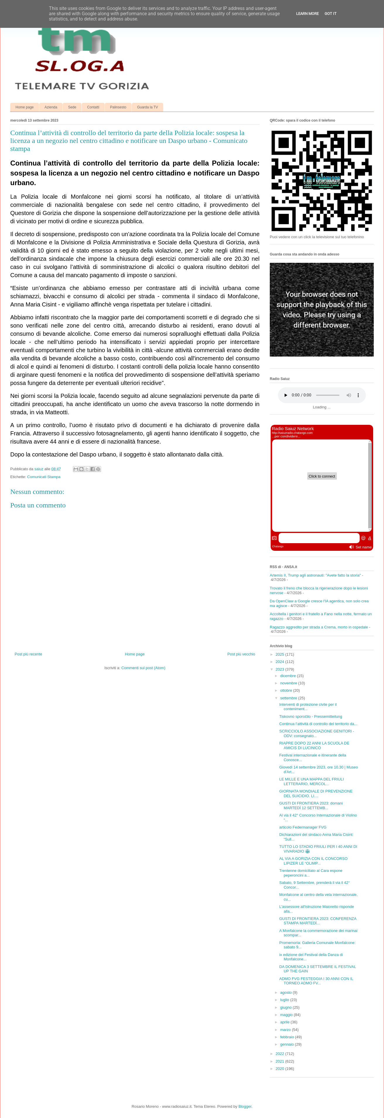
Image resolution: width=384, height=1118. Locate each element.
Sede (72, 107)
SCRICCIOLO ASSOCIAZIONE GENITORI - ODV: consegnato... (316, 733)
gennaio (287, 1044)
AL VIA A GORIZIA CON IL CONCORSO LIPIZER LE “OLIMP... (313, 860)
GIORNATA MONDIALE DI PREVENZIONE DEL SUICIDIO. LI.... (315, 793)
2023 (280, 669)
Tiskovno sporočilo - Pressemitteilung (310, 716)
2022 (280, 1053)
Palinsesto (118, 107)
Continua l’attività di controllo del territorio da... (318, 724)
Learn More (307, 13)
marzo (286, 1029)
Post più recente (28, 654)
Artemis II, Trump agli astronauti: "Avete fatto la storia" (315, 575)
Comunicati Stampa (43, 477)
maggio (287, 1015)
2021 (280, 1061)
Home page (25, 107)
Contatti (93, 107)
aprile (285, 1022)
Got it (331, 13)
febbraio (287, 1037)
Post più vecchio (241, 654)
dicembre (288, 676)
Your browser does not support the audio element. (322, 395)
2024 (280, 661)
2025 (280, 654)
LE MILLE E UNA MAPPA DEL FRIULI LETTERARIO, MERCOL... (311, 781)
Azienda (51, 107)
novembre (289, 683)
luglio (285, 1000)
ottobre (286, 690)
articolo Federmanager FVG (302, 827)
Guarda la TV (147, 107)
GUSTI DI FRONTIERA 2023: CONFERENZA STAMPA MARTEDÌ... (317, 921)
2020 (280, 1068)
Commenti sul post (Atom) (143, 668)
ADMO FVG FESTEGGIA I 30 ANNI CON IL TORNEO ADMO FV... (316, 981)
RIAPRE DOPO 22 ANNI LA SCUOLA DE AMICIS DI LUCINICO (314, 745)
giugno (286, 1007)
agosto (286, 992)
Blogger (244, 1106)
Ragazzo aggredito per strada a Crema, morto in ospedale (319, 627)
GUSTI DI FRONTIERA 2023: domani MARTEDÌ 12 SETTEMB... (311, 805)
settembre (289, 698)
